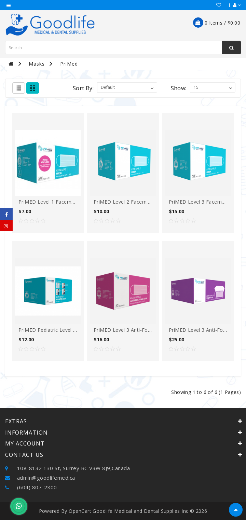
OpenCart (80, 511)
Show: (179, 88)
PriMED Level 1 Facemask (48, 202)
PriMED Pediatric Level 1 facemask (59, 330)
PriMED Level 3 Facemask (199, 202)
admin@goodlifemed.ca (40, 477)
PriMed (69, 63)
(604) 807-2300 (31, 487)
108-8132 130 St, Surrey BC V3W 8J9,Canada (67, 468)
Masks (37, 63)
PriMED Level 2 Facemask (124, 202)
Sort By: (83, 88)
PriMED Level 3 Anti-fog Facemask (135, 330)
